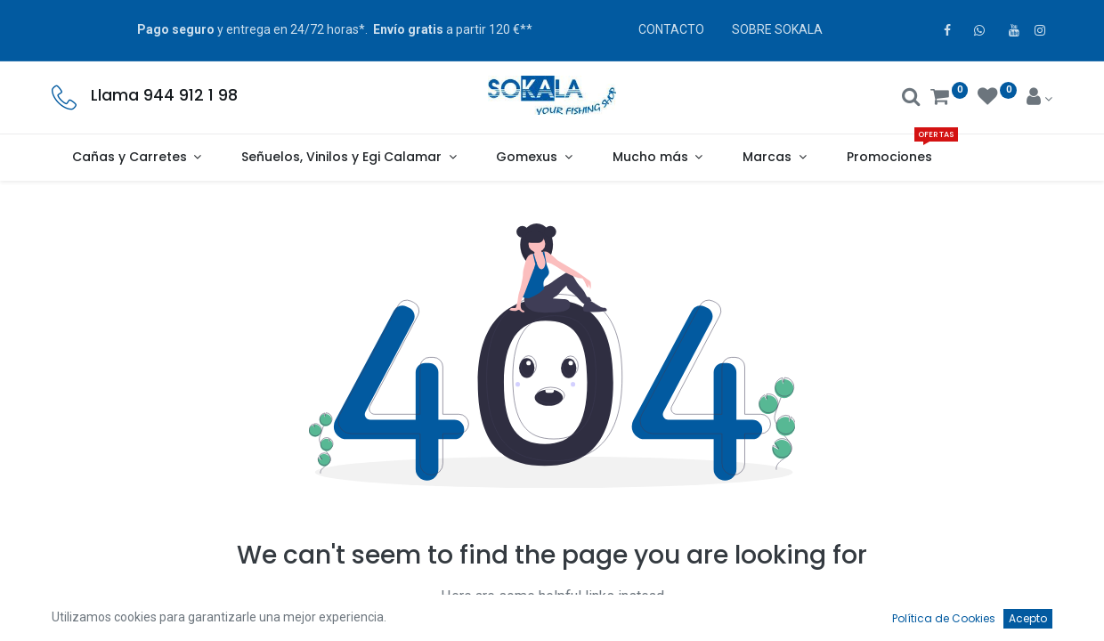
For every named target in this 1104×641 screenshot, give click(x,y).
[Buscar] (911, 99)
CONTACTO (671, 29)
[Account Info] (1039, 99)
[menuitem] (889, 157)
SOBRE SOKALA (777, 29)
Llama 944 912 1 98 (164, 95)
